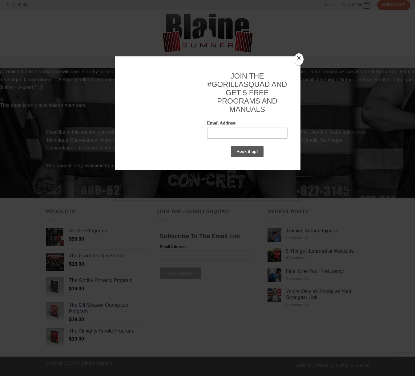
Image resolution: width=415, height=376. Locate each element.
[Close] (299, 59)
